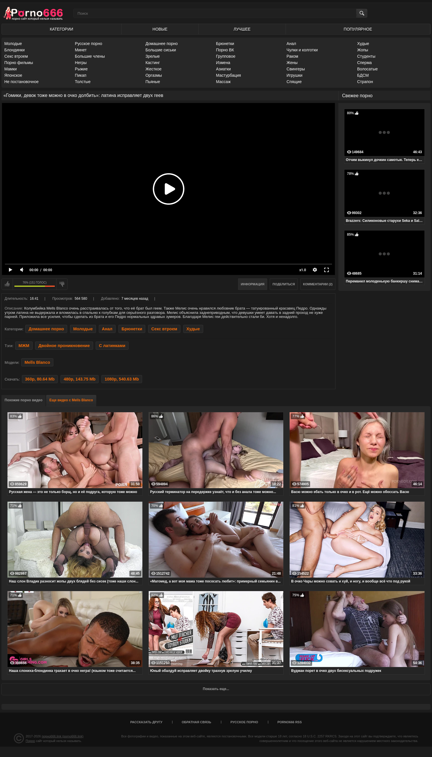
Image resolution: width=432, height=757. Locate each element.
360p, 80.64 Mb (39, 379)
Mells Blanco (37, 362)
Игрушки (294, 75)
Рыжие (81, 69)
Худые (363, 43)
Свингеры (295, 69)
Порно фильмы (18, 62)
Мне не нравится (62, 284)
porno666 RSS (290, 722)
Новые (159, 29)
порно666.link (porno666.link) (63, 736)
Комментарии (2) (318, 284)
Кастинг (153, 62)
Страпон (365, 81)
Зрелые (153, 56)
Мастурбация (228, 75)
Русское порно (88, 43)
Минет (81, 50)
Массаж (223, 81)
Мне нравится (7, 284)
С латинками (112, 345)
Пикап (80, 75)
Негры (81, 62)
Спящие (293, 81)
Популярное (358, 29)
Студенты (366, 56)
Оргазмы (154, 75)
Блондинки (14, 50)
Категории (61, 29)
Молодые (13, 43)
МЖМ (23, 345)
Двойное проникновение (64, 345)
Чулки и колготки (302, 50)
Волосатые (367, 69)
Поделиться (284, 284)
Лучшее (242, 29)
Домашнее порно (162, 43)
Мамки (10, 69)
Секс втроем (16, 56)
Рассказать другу (146, 722)
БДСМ (363, 75)
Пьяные (153, 81)
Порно (30, 741)
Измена (223, 62)
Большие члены (90, 56)
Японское (13, 75)
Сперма (364, 62)
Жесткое (154, 69)
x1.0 (302, 270)
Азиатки (223, 69)
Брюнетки (225, 43)
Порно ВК (225, 50)
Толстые (82, 81)
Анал (291, 43)
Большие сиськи (161, 50)
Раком (292, 56)
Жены (291, 62)
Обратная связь (196, 722)
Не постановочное (21, 81)
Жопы (362, 50)
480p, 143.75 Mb (80, 379)
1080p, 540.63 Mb (122, 379)
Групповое (225, 56)
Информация (253, 284)
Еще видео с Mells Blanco (71, 400)
